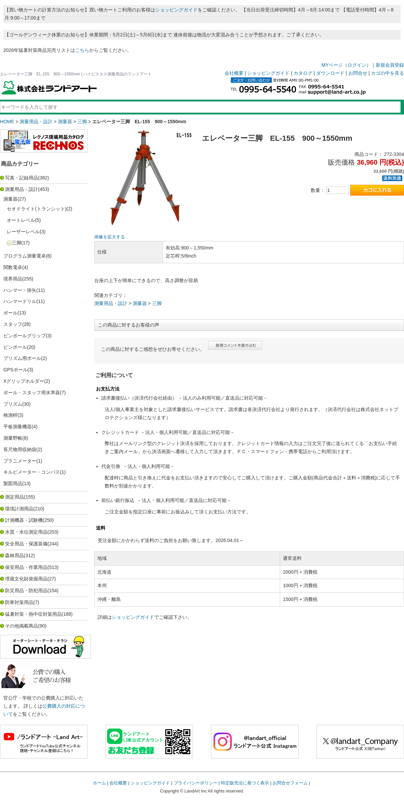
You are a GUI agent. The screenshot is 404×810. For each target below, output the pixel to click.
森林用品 (14, 555)
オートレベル (21, 220)
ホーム (99, 782)
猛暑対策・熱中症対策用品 (33, 614)
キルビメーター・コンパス (31, 472)
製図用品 (12, 483)
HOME (7, 121)
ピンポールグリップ (24, 335)
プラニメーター (19, 461)
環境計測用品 (19, 508)
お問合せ (357, 73)
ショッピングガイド (176, 9)
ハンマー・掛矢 (19, 290)
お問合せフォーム (290, 782)
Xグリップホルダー (23, 381)
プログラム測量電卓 (24, 256)
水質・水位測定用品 (26, 532)
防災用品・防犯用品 (26, 590)
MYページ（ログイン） (346, 65)
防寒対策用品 (19, 602)
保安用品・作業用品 (26, 567)
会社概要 (234, 73)
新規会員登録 (390, 65)
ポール (10, 312)
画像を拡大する (109, 237)
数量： (318, 190)
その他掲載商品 (21, 626)
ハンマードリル (19, 301)
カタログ (303, 73)
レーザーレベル (23, 231)
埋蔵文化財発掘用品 (26, 578)
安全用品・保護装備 (26, 543)
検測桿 (10, 415)
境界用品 (12, 278)
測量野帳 (12, 438)
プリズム (12, 404)
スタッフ (12, 324)
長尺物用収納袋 (19, 449)
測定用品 (14, 497)
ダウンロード (330, 73)
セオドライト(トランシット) (36, 208)
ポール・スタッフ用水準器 (31, 392)
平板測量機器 (17, 426)
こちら (82, 50)
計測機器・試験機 (24, 520)
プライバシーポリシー (195, 782)
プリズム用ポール (22, 358)
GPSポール (15, 369)
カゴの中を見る (387, 73)
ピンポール (15, 347)
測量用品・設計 (36, 121)
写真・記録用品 (21, 177)
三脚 (82, 121)
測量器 (65, 121)
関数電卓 (12, 267)
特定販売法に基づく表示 (245, 782)
